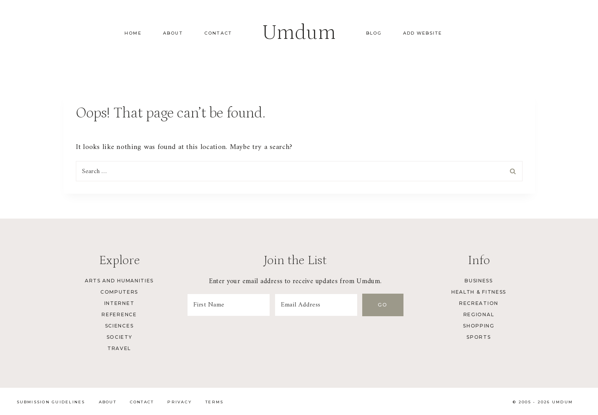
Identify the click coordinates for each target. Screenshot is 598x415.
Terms (214, 401)
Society (119, 337)
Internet (119, 303)
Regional (478, 314)
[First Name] (229, 305)
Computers (119, 292)
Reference (119, 314)
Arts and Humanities (119, 281)
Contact (218, 33)
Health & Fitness (478, 292)
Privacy (179, 401)
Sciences (119, 326)
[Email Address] (318, 305)
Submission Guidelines (51, 401)
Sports (478, 337)
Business (479, 281)
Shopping (478, 326)
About (173, 33)
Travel (119, 348)
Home (133, 33)
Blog (374, 33)
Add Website (422, 33)
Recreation (478, 303)
